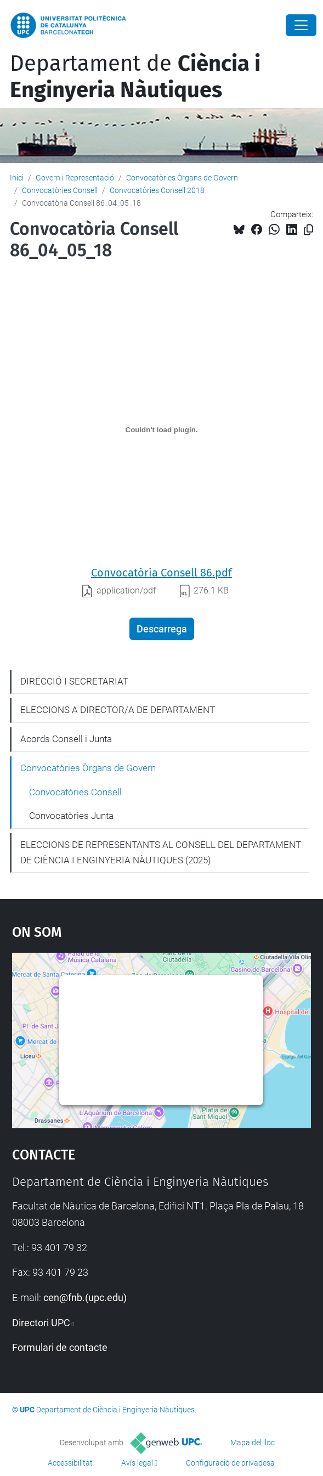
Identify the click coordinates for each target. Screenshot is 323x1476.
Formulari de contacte (59, 1347)
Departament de (135, 76)
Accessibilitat (70, 1462)
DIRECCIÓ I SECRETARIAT (74, 681)
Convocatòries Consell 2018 (157, 190)
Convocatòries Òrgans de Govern (182, 177)
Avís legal (137, 1462)
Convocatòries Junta (71, 815)
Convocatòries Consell (60, 190)
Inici (17, 177)
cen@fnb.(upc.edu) (85, 1297)
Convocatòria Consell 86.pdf (161, 572)
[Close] (301, 25)
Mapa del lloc (252, 1442)
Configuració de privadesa (230, 1462)
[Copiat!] (308, 230)
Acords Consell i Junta (66, 738)
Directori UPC (41, 1322)
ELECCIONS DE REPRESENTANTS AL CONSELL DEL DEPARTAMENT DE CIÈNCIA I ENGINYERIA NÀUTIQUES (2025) (160, 852)
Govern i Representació (75, 177)
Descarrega (162, 629)
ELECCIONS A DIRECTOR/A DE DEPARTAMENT (117, 709)
